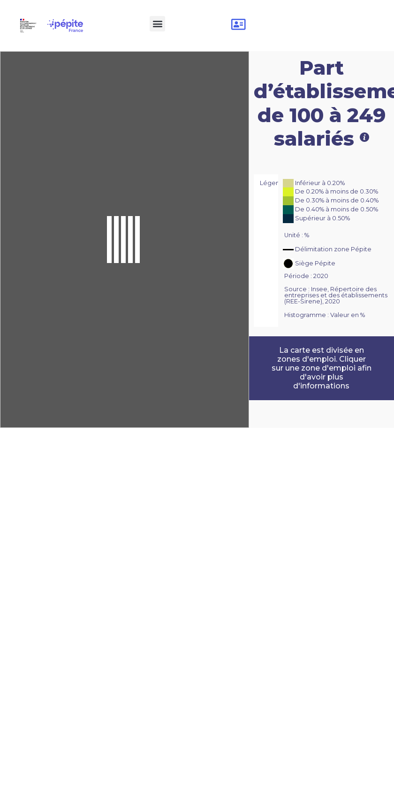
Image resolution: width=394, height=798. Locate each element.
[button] (157, 23)
